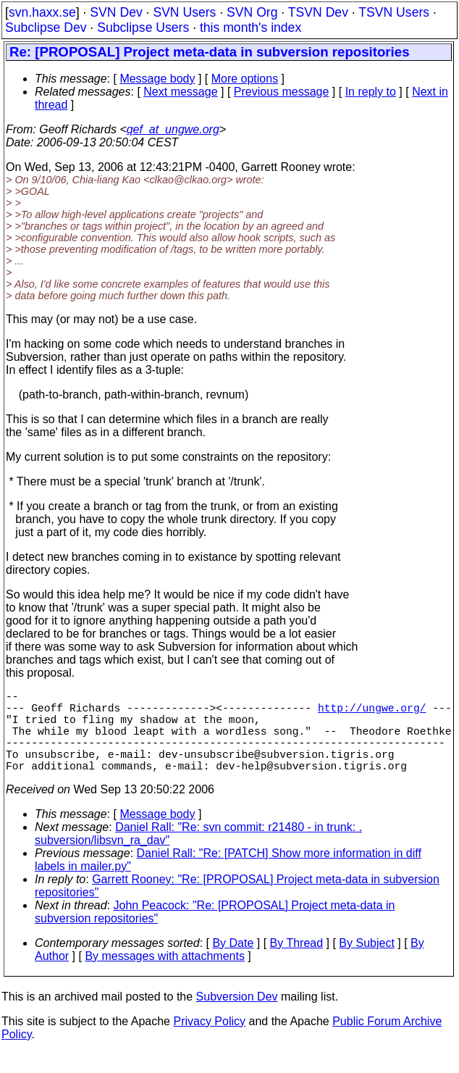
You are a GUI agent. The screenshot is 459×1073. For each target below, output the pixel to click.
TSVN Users (393, 12)
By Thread (297, 963)
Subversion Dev (237, 1017)
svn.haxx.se (42, 12)
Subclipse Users (143, 27)
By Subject (366, 963)
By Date (232, 963)
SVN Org (252, 12)
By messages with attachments (165, 976)
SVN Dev (116, 12)
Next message (180, 91)
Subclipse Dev (45, 27)
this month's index (250, 27)
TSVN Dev (318, 12)
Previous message (281, 91)
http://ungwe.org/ (372, 713)
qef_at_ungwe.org (173, 129)
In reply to (370, 91)
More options (245, 78)
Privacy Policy (209, 1041)
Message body (157, 78)
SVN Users (184, 12)
